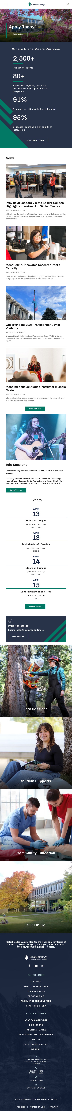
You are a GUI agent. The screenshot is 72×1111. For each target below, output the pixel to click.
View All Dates (18, 636)
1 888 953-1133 (36, 1073)
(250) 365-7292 (36, 1071)
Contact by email (36, 1088)
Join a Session (16, 490)
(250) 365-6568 (36, 1080)
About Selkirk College (35, 140)
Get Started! (18, 34)
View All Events (35, 607)
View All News (35, 409)
